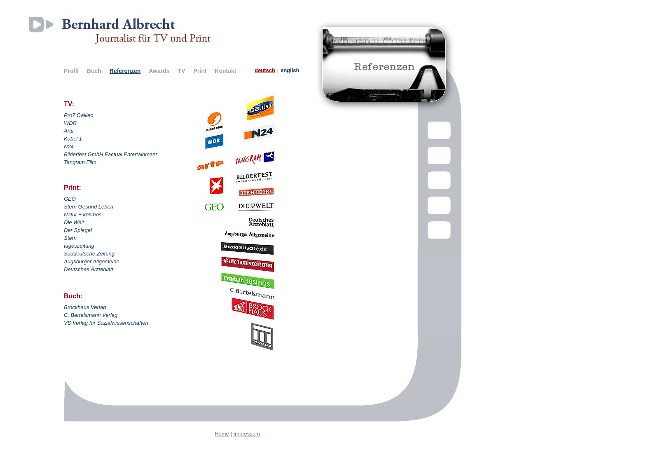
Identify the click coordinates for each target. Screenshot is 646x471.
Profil (71, 71)
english (290, 70)
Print (199, 71)
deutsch (265, 70)
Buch (94, 71)
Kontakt (225, 71)
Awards (159, 71)
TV (181, 71)
